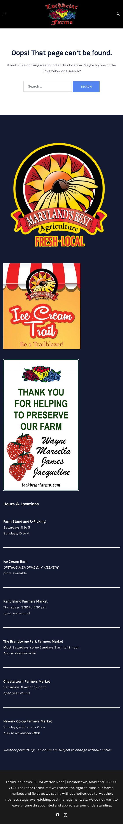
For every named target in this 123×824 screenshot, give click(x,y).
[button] (118, 14)
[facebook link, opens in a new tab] (57, 814)
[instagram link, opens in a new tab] (65, 814)
